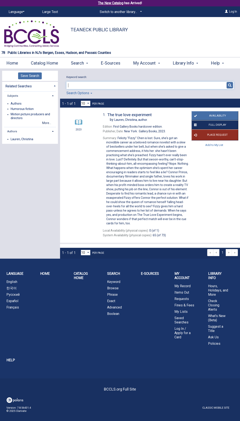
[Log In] (226, 11)
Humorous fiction (22, 109)
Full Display (209, 125)
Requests (181, 299)
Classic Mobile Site (215, 407)
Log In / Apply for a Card (182, 333)
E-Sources (110, 62)
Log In (233, 11)
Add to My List (214, 145)
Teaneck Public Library (99, 29)
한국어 (11, 288)
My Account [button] (146, 62)
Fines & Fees (184, 305)
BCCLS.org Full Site (120, 389)
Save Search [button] (30, 76)
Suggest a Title (215, 328)
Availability (209, 115)
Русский (13, 295)
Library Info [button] (185, 62)
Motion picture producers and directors (30, 116)
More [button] (219, 63)
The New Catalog (110, 3)
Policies (214, 344)
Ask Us (213, 337)
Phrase (112, 295)
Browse (113, 288)
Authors (16, 103)
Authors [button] (12, 131)
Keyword (113, 282)
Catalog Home (44, 62)
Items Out (181, 292)
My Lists (181, 312)
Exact (111, 301)
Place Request (210, 135)
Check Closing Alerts (213, 305)
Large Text (50, 12)
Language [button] (14, 274)
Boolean (113, 314)
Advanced (114, 307)
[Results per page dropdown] (85, 103)
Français (12, 307)
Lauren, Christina (22, 139)
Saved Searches (181, 320)
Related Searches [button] (18, 86)
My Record (182, 286)
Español (12, 301)
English (11, 282)
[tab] (30, 86)
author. (131, 119)
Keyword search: (77, 77)
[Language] (15, 12)
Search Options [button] (79, 93)
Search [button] (79, 62)
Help (10, 360)
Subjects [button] (12, 95)
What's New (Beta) (217, 318)
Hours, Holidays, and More (218, 290)
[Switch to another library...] (120, 12)
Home (12, 62)
